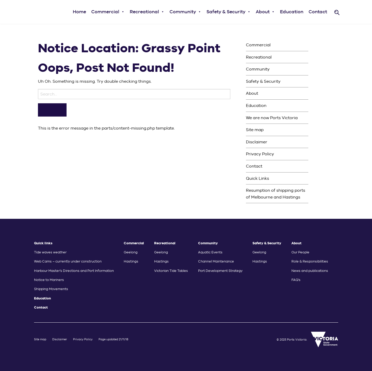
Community (185, 12)
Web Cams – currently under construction (68, 261)
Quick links (43, 243)
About (265, 12)
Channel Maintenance (216, 261)
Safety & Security (228, 12)
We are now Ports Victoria (272, 117)
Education (291, 11)
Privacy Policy (260, 153)
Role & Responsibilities (309, 261)
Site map (255, 129)
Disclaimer (256, 141)
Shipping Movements (51, 289)
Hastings (131, 261)
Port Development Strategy (220, 271)
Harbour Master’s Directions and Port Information (74, 271)
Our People (300, 252)
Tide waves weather (50, 252)
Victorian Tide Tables (171, 271)
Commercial (108, 12)
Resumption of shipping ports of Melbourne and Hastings (275, 194)
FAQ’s (296, 280)
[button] (123, 12)
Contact (318, 11)
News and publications (309, 271)
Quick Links (257, 178)
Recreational (147, 12)
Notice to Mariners (49, 280)
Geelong (131, 252)
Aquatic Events (210, 252)
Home (79, 11)
